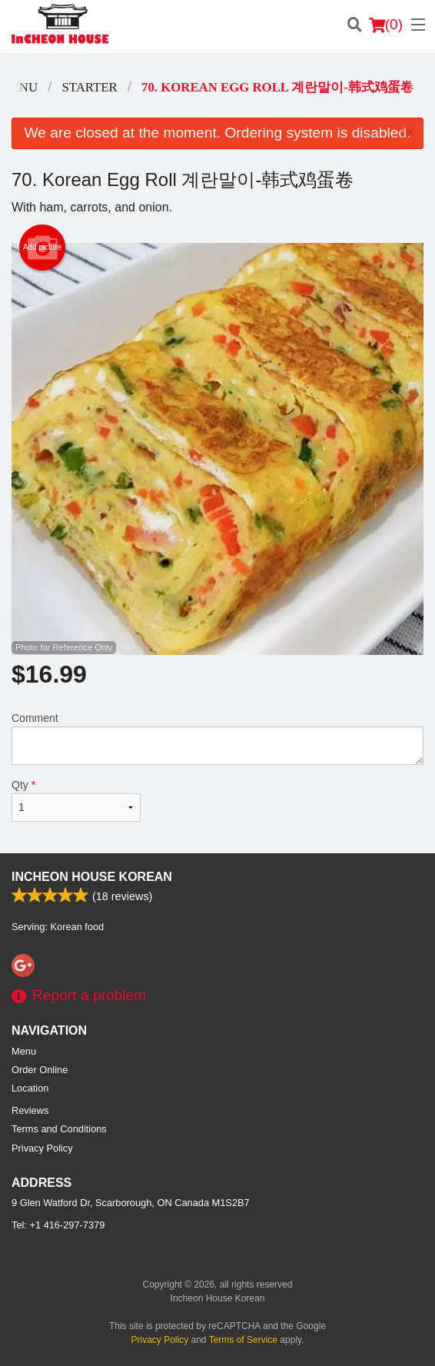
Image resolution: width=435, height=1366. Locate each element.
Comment (217, 738)
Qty (76, 800)
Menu (24, 1051)
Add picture (42, 247)
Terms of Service (243, 1339)
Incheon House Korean (92, 876)
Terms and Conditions (59, 1129)
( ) (386, 24)
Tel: (58, 1225)
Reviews (30, 1110)
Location (30, 1088)
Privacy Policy (42, 1148)
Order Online (40, 1069)
